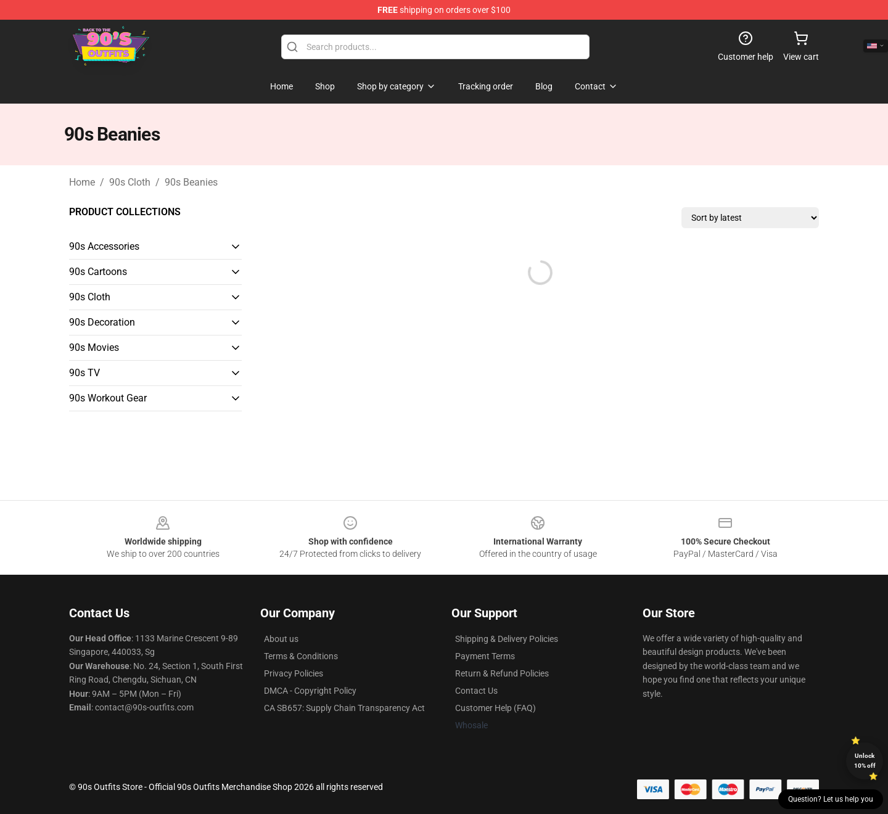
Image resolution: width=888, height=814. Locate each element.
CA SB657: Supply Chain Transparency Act (344, 708)
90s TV (84, 373)
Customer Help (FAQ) (495, 708)
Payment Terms (485, 656)
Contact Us (476, 691)
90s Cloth (129, 182)
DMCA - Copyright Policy (310, 691)
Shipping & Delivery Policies (506, 639)
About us (281, 639)
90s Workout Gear (108, 398)
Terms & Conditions (301, 656)
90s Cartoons (98, 272)
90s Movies (94, 347)
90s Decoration (102, 322)
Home (82, 182)
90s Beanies (191, 182)
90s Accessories (104, 246)
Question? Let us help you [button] (830, 799)
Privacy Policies (293, 673)
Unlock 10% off (865, 760)
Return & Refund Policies (502, 673)
